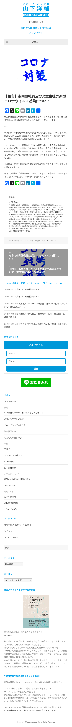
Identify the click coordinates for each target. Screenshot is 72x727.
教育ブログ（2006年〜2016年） (18, 524)
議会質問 (10, 431)
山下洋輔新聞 (10, 467)
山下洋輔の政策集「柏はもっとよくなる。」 (24, 412)
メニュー (36, 42)
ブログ (7, 449)
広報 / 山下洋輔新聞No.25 (28, 296)
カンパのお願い (11, 509)
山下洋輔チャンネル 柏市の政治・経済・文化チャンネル (29, 710)
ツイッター (9, 531)
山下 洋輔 (30, 241)
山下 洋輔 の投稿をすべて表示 (20, 231)
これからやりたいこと (14, 418)
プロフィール (36, 32)
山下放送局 (9, 461)
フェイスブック (11, 537)
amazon (8, 635)
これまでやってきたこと (15, 425)
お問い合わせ (10, 496)
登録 (36, 368)
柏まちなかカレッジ (13, 437)
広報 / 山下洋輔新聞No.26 (28, 289)
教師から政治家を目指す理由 (36, 27)
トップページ (10, 401)
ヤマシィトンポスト (13, 455)
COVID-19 (52, 241)
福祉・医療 (41, 241)
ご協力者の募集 (11, 502)
